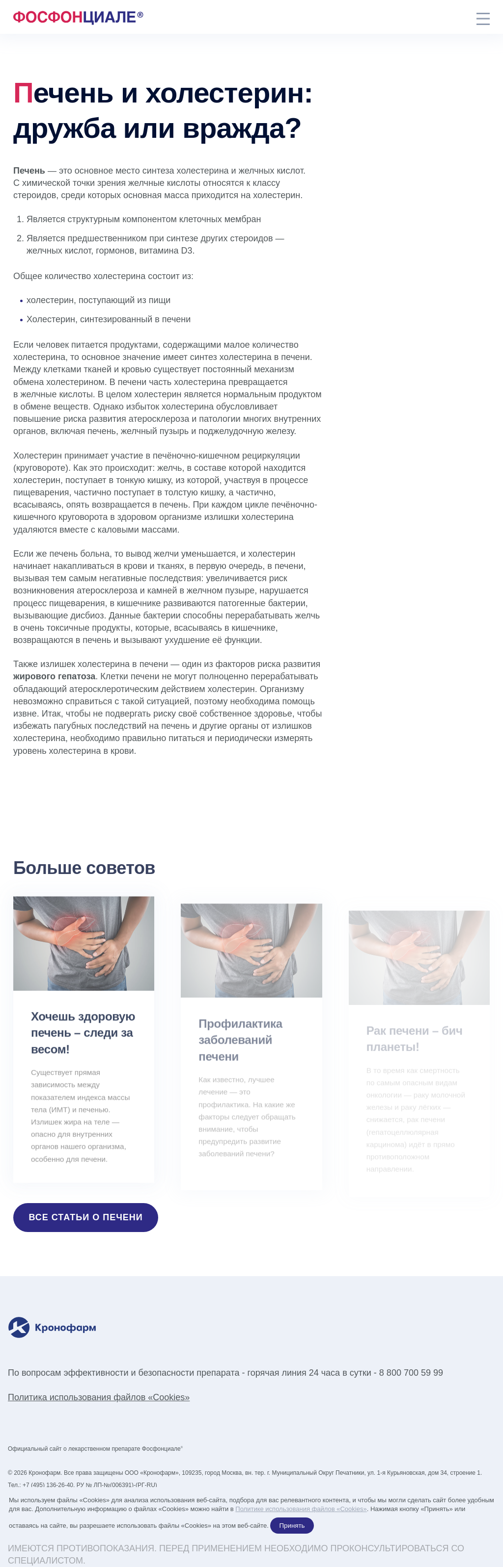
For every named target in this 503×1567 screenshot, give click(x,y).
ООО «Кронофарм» (152, 1472)
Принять (292, 1525)
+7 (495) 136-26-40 (48, 1485)
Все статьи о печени (86, 1217)
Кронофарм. (45, 1472)
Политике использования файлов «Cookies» (300, 1509)
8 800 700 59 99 (411, 1373)
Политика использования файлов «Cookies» (99, 1397)
